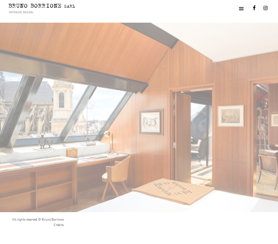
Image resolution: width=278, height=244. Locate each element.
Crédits (59, 225)
